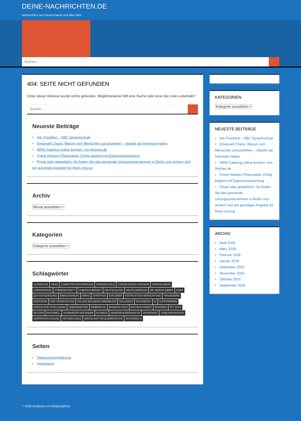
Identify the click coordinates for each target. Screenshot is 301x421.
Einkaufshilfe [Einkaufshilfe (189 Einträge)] (69, 295)
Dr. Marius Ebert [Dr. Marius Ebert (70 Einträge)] (161, 290)
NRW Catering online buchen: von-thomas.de (72, 150)
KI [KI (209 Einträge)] (155, 301)
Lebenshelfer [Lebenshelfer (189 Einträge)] (78, 307)
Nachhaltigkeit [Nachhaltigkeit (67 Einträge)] (141, 307)
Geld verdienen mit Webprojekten (47, 406)
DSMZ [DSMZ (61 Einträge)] (179, 290)
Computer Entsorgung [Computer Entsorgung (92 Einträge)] (77, 284)
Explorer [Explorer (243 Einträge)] (115, 295)
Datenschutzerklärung (54, 358)
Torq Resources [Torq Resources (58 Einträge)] (172, 313)
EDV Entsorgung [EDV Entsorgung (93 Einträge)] (45, 295)
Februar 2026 (230, 255)
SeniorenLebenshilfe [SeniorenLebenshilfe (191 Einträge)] (125, 313)
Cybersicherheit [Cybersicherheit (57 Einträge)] (90, 290)
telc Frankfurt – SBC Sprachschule (64, 137)
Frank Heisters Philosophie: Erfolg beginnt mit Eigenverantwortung (88, 156)
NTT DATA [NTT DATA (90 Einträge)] (175, 307)
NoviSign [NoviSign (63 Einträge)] (161, 307)
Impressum (45, 364)
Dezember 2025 (232, 267)
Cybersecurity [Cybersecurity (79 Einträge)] (65, 290)
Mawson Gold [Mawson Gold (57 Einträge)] (118, 307)
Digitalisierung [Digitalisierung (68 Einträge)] (136, 290)
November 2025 (232, 273)
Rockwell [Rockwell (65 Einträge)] (53, 313)
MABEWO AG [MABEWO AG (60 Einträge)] (98, 307)
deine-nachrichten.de (67, 6)
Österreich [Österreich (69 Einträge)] (134, 318)
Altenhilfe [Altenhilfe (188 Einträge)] (41, 284)
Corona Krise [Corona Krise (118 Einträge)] (161, 284)
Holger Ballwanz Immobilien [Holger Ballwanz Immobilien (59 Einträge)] (96, 301)
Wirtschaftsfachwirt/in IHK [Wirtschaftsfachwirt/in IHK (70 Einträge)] (103, 318)
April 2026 (227, 243)
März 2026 (228, 249)
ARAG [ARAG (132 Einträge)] (54, 284)
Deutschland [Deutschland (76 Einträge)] (113, 290)
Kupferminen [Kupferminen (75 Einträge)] (168, 301)
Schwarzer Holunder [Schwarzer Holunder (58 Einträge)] (78, 313)
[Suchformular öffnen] (56, 38)
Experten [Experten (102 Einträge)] (99, 295)
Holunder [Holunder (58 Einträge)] (126, 301)
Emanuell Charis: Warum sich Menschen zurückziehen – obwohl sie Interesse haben (102, 144)
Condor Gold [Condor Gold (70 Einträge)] (105, 284)
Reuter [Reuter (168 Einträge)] (39, 313)
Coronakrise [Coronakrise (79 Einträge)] (43, 290)
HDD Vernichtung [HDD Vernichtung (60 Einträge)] (62, 301)
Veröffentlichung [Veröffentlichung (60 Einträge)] (47, 318)
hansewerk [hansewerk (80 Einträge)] (171, 295)
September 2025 (232, 285)
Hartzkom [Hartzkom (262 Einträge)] (40, 301)
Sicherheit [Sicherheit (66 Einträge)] (150, 313)
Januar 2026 (229, 261)
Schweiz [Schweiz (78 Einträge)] (102, 313)
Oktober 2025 (230, 279)
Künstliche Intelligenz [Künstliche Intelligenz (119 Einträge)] (50, 307)
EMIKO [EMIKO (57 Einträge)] (86, 295)
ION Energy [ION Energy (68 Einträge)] (143, 301)
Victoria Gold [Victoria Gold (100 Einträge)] (71, 318)
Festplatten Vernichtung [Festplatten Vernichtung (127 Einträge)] (143, 295)
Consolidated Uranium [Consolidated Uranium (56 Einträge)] (133, 284)
